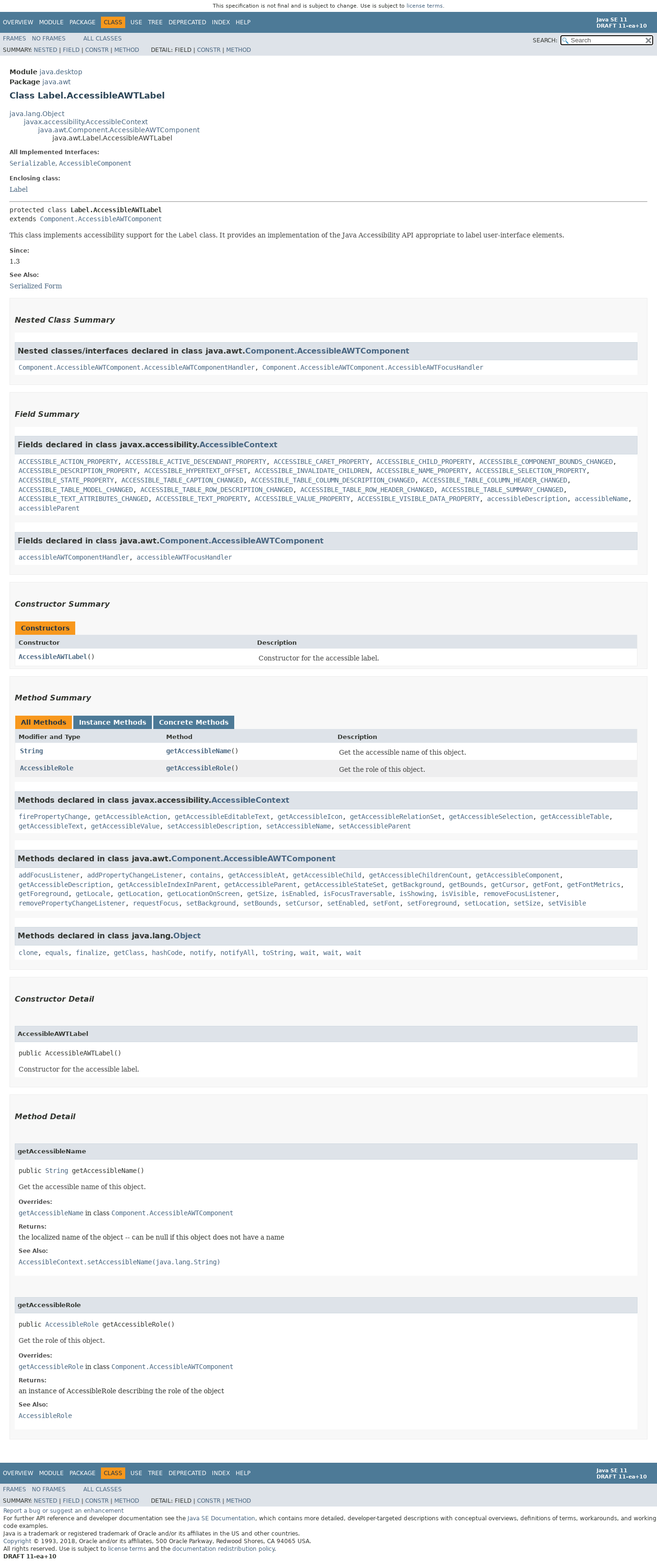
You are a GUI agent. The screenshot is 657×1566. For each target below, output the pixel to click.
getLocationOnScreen (203, 893)
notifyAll (237, 952)
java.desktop (61, 72)
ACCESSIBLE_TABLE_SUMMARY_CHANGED (502, 489)
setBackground (211, 903)
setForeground (432, 903)
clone (28, 952)
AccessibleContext (238, 444)
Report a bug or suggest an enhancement (63, 1510)
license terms (425, 6)
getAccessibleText (51, 826)
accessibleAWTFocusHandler (184, 557)
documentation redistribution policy (223, 1549)
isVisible (458, 893)
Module (51, 22)
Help (243, 22)
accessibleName (601, 498)
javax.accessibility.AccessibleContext (86, 122)
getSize (260, 893)
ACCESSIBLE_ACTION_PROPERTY (68, 461)
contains (205, 875)
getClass (129, 952)
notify (201, 952)
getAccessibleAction (131, 816)
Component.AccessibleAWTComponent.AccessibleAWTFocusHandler (372, 367)
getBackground (416, 884)
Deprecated (187, 22)
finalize (91, 952)
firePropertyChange (53, 816)
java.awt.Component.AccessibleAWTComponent (118, 130)
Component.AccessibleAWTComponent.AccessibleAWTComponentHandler (137, 367)
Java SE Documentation (221, 1518)
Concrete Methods (194, 722)
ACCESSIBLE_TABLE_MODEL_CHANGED (76, 489)
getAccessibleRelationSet (395, 816)
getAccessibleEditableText (222, 816)
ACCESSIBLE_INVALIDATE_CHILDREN (312, 470)
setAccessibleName (298, 826)
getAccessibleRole (198, 768)
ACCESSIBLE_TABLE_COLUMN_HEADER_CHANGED (494, 480)
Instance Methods (112, 722)
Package (83, 22)
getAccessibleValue (125, 826)
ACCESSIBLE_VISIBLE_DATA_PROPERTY (418, 498)
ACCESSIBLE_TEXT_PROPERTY (201, 498)
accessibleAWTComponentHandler (74, 557)
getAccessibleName (198, 751)
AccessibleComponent (95, 163)
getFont (546, 884)
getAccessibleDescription (64, 884)
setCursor (302, 903)
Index (221, 22)
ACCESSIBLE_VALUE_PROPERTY (302, 498)
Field (71, 50)
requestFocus (156, 903)
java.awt (56, 82)
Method (126, 50)
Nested (45, 50)
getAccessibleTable (574, 816)
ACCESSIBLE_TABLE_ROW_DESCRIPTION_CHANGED (216, 489)
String (31, 751)
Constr (97, 50)
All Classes (102, 38)
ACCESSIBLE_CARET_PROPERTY (321, 461)
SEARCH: (545, 40)
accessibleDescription (527, 498)
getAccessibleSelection (491, 816)
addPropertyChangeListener (134, 875)
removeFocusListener (519, 893)
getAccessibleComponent (517, 875)
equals (56, 952)
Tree (155, 22)
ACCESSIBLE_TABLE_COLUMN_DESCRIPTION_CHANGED (333, 480)
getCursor (508, 884)
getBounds (466, 884)
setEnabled (346, 903)
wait (308, 952)
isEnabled (298, 893)
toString (277, 952)
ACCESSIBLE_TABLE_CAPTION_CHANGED (182, 480)
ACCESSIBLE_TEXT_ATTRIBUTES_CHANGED (83, 498)
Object (187, 935)
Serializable (32, 163)
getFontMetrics (593, 884)
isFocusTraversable (357, 893)
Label (19, 189)
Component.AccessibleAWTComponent (101, 219)
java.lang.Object (37, 114)
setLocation (485, 903)
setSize (527, 903)
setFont (386, 903)
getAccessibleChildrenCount (418, 875)
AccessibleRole (46, 768)
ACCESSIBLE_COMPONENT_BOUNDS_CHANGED (546, 461)
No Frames (49, 38)
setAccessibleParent (374, 826)
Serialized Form (36, 286)
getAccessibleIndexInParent (167, 884)
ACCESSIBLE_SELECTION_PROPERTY (531, 470)
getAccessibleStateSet (344, 884)
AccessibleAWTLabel (53, 656)
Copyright (17, 1541)
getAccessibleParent (260, 884)
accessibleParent (49, 508)
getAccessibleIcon (310, 816)
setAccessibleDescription (213, 826)
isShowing (416, 893)
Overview (18, 22)
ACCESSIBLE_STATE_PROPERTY (66, 480)
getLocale (93, 893)
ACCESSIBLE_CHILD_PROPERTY (424, 461)
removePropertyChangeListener (72, 903)
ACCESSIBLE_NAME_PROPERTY (422, 470)
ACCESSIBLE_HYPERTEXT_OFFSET (195, 470)
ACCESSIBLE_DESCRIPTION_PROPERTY (78, 470)
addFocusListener (49, 875)
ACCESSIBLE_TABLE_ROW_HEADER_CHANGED (367, 489)
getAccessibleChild (327, 875)
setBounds (260, 903)
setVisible (567, 903)
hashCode (167, 952)
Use (136, 22)
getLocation (138, 893)
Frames (14, 38)
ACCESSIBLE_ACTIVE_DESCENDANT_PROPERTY (195, 461)
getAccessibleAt (256, 875)
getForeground (43, 893)
